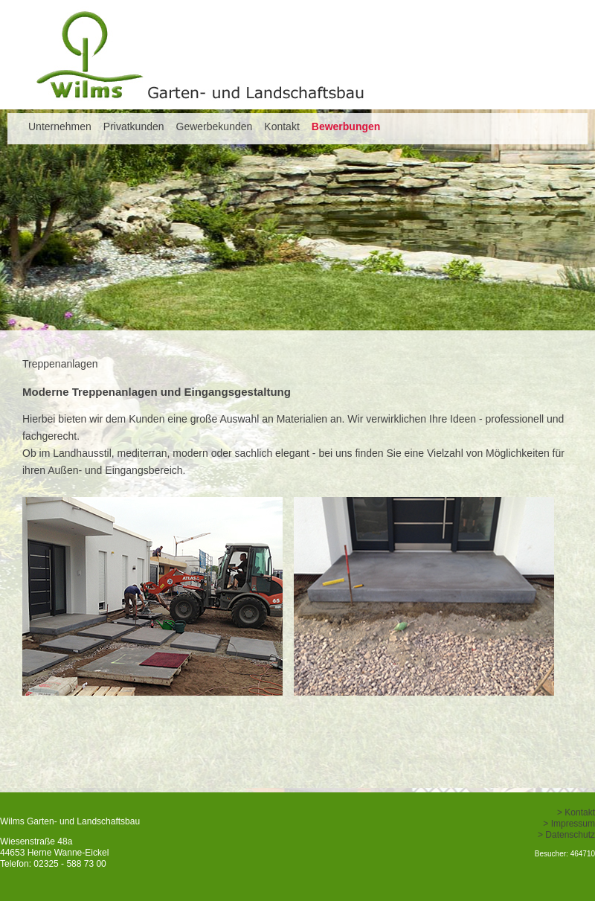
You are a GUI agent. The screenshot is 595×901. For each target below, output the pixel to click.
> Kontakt (576, 812)
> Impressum (569, 823)
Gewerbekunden (214, 126)
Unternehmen (59, 126)
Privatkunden (133, 126)
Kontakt (281, 126)
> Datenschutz (566, 835)
